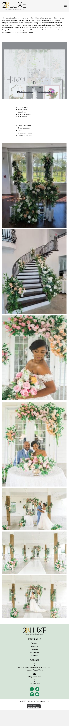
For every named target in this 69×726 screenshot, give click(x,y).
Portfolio (34, 655)
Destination (34, 652)
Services (35, 649)
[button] (32, 689)
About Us (34, 646)
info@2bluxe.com (34, 677)
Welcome (34, 643)
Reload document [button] (25, 92)
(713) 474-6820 (34, 683)
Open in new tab (44, 92)
